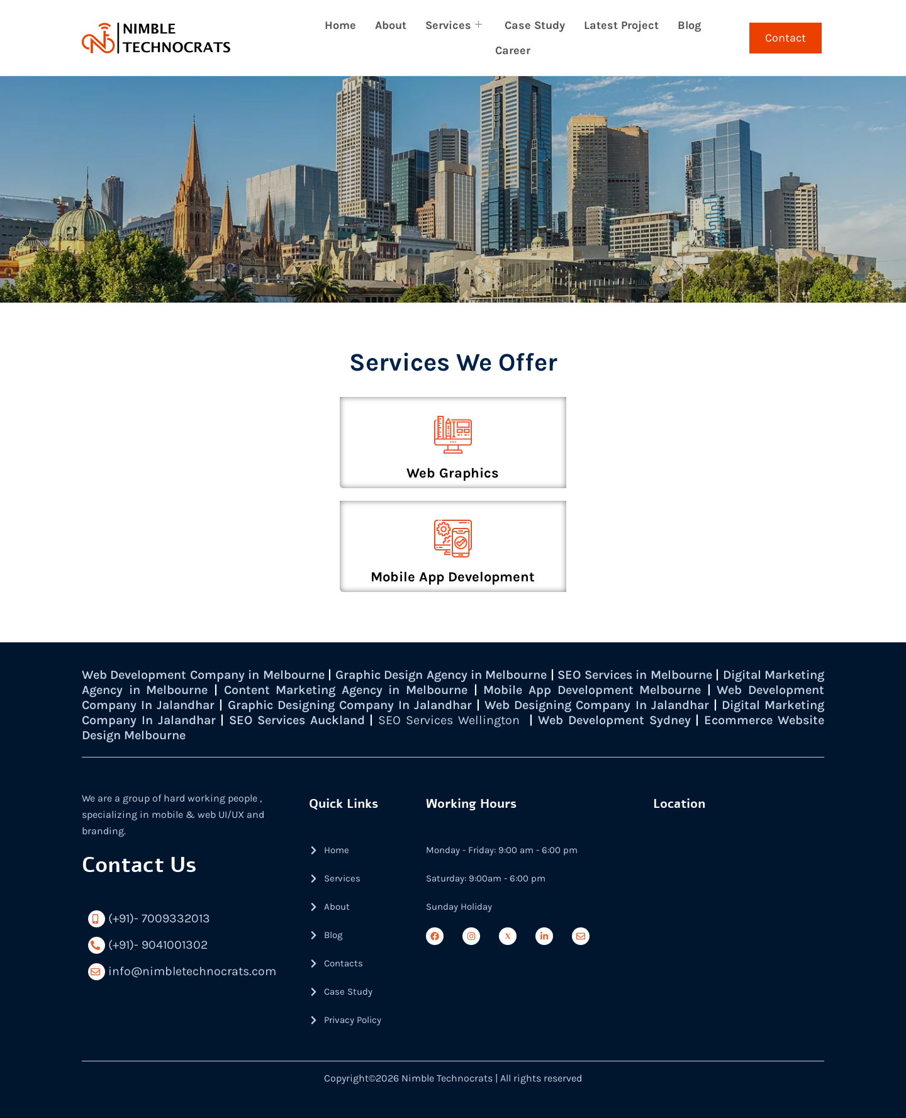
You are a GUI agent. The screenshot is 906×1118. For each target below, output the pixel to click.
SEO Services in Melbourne (684, 675)
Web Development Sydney (737, 720)
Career (512, 50)
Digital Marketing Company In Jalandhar (206, 720)
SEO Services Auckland (414, 720)
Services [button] (453, 25)
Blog (689, 25)
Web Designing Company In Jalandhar (701, 705)
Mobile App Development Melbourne (672, 690)
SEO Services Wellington (569, 720)
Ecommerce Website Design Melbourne (198, 735)
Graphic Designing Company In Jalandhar (442, 705)
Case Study (535, 25)
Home (340, 25)
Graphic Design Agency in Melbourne (470, 675)
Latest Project (621, 25)
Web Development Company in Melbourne (211, 675)
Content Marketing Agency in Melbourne (419, 690)
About (390, 25)
